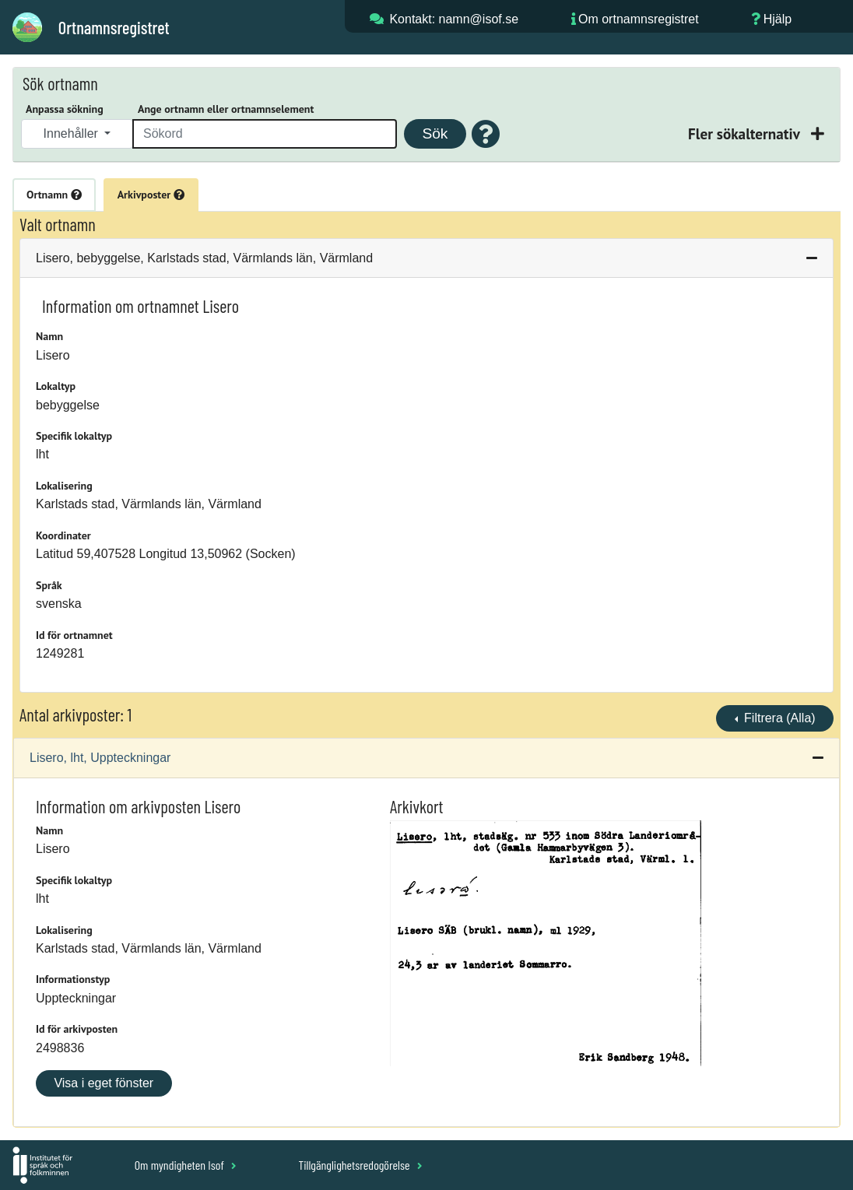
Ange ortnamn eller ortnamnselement (226, 109)
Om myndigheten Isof (186, 1164)
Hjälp (777, 19)
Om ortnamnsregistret (638, 19)
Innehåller (73, 133)
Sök (435, 133)
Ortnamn (54, 195)
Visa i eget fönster (103, 1083)
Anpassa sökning (65, 109)
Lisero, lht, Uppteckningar (100, 757)
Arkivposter (151, 195)
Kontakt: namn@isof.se (453, 19)
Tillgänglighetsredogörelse (360, 1164)
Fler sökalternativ (745, 133)
